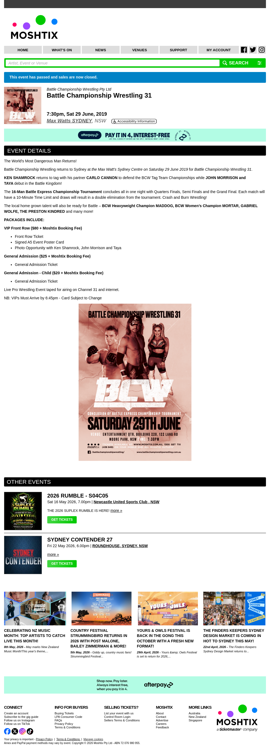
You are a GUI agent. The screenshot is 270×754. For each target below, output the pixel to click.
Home (23, 50)
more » (116, 510)
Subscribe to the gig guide (21, 716)
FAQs (58, 720)
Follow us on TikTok (17, 723)
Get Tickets (62, 520)
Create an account (16, 713)
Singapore (195, 720)
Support (178, 50)
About (160, 713)
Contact (161, 716)
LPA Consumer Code (68, 716)
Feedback (162, 727)
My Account (219, 50)
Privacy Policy (64, 723)
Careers (161, 723)
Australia (194, 713)
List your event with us (119, 713)
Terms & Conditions (67, 727)
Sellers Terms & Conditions (122, 720)
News (100, 50)
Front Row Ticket (29, 236)
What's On (62, 50)
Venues (139, 50)
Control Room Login (117, 716)
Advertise (162, 720)
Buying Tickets (64, 713)
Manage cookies (93, 739)
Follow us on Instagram (19, 720)
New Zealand (197, 716)
